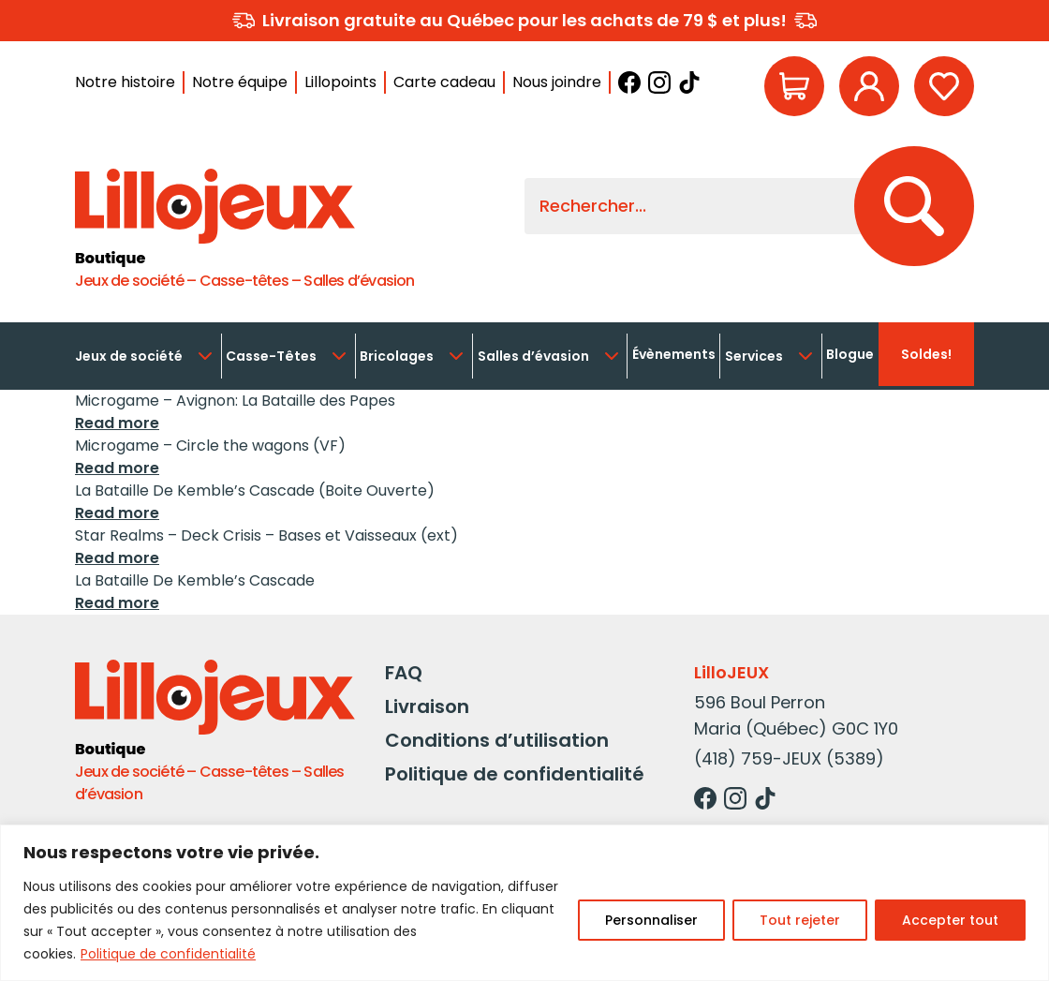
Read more (117, 423)
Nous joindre (556, 82)
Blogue (850, 354)
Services (771, 356)
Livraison (427, 706)
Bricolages (413, 356)
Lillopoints (340, 82)
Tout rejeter (800, 920)
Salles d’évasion (550, 356)
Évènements (674, 354)
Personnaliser (651, 920)
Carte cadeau (444, 82)
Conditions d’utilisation (497, 740)
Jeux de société (145, 356)
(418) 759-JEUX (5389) (789, 758)
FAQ (403, 673)
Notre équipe (240, 82)
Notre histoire (125, 82)
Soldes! (926, 354)
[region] (524, 903)
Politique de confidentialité (168, 953)
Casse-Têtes (288, 356)
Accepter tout (950, 920)
